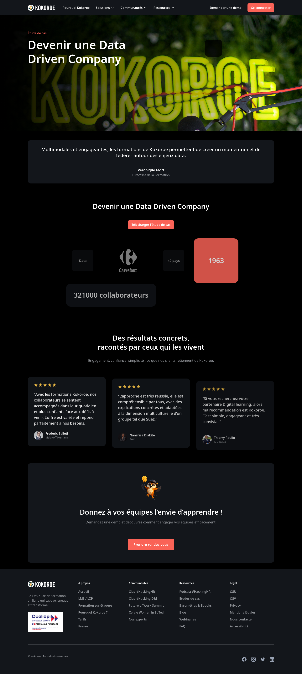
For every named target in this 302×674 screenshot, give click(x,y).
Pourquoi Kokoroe (76, 8)
